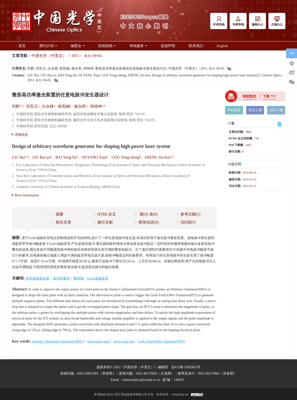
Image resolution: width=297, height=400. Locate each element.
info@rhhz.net (180, 394)
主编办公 (277, 21)
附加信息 (147, 222)
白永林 (48, 106)
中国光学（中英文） (48, 56)
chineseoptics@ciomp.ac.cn (141, 380)
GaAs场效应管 (97, 278)
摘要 (57, 214)
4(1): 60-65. (93, 56)
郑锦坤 (96, 106)
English (222, 46)
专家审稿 (238, 21)
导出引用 (255, 110)
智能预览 (249, 96)
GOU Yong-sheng (126, 157)
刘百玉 (32, 106)
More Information (25, 195)
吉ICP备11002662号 (185, 367)
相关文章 (61, 222)
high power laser (98, 341)
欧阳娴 (64, 106)
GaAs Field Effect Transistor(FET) (161, 341)
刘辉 (16, 106)
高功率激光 (61, 278)
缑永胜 (80, 106)
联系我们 (196, 46)
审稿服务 (138, 46)
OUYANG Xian (94, 157)
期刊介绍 (48, 46)
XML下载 (276, 110)
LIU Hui (18, 157)
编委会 (77, 46)
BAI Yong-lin (66, 157)
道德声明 (168, 46)
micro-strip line (123, 341)
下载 (269, 96)
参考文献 (189, 214)
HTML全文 (105, 214)
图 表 (146, 214)
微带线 (78, 278)
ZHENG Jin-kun (157, 157)
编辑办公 (257, 21)
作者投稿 (219, 21)
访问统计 (186, 222)
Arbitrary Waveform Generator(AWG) (58, 341)
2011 (75, 56)
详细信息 (19, 134)
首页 (22, 46)
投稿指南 (107, 46)
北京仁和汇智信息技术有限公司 (126, 394)
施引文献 (103, 222)
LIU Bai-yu (41, 157)
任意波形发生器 (37, 278)
